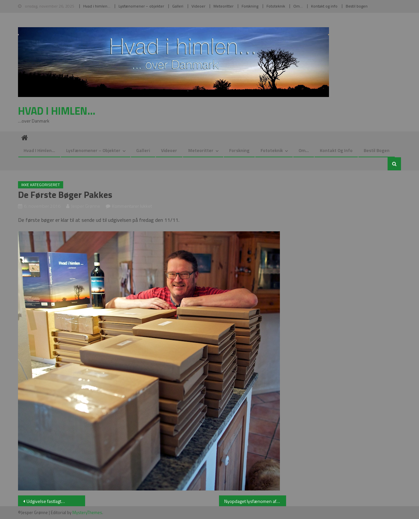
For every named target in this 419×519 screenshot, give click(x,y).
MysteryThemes (87, 512)
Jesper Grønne (85, 205)
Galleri (177, 6)
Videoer (198, 6)
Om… (298, 6)
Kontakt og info (324, 6)
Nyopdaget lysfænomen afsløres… (255, 501)
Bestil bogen (357, 6)
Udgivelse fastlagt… (46, 501)
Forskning (250, 6)
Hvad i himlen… (96, 6)
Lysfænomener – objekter (141, 6)
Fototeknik (275, 6)
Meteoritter (223, 6)
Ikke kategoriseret (40, 185)
